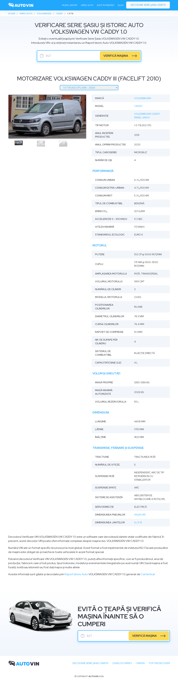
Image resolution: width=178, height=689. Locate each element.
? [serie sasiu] (42, 56)
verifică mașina (116, 56)
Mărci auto (87, 5)
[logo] (21, 5)
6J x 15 (138, 522)
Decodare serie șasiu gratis (148, 5)
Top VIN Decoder (159, 663)
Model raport (70, 5)
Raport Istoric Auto (76, 574)
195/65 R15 (140, 514)
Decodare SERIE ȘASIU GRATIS (90, 663)
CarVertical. (148, 574)
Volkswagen (142, 98)
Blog (121, 5)
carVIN (140, 663)
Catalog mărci (122, 663)
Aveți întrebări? (105, 5)
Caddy (138, 106)
